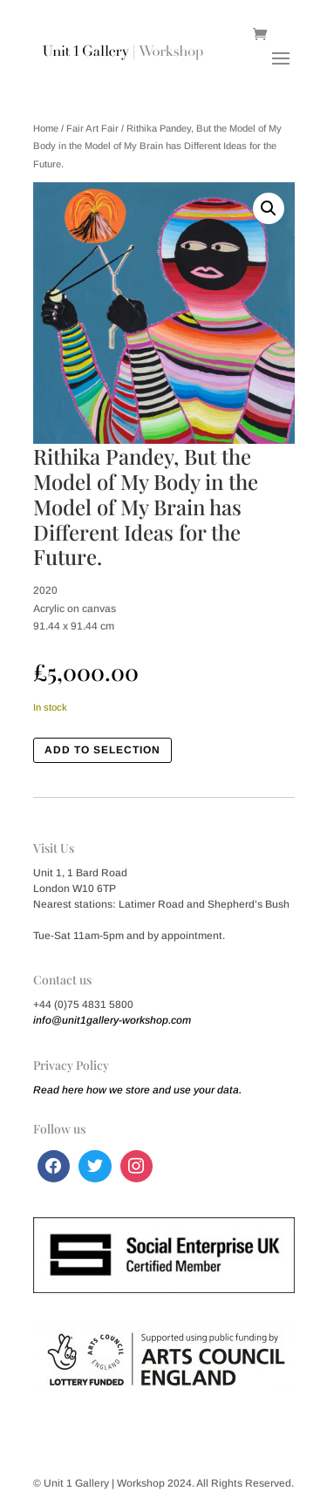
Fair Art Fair (92, 128)
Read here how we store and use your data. (137, 1090)
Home (45, 128)
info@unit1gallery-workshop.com (112, 1020)
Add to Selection (102, 750)
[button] (268, 208)
